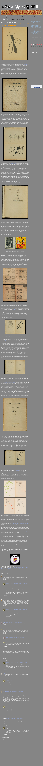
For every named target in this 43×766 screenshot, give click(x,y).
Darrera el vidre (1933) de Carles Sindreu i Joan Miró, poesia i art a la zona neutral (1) (15, 24)
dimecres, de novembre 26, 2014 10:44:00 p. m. (15, 673)
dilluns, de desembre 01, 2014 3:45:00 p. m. (15, 691)
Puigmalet (5, 673)
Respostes (6, 581)
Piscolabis (2, 256)
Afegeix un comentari (5, 737)
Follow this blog (37, 87)
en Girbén (5, 691)
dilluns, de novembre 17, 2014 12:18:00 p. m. (19, 609)
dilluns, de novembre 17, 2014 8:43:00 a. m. (13, 575)
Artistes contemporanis (16, 567)
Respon (4, 579)
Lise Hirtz (17, 470)
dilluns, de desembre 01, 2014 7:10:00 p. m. (19, 706)
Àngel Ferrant (18, 392)
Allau (4, 575)
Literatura (8, 569)
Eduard (4, 599)
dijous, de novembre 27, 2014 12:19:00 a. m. (19, 680)
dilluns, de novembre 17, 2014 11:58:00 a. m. (14, 599)
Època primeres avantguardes (18, 568)
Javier (4, 622)
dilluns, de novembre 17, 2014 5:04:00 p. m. (14, 622)
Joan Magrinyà (24, 531)
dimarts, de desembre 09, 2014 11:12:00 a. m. (14, 718)
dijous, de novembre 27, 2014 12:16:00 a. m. (19, 662)
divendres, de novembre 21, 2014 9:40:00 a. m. (17, 649)
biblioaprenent (6, 649)
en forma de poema (22, 438)
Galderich (7, 583)
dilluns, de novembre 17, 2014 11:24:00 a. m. (19, 583)
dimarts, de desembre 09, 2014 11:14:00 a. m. (19, 727)
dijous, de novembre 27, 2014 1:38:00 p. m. (16, 637)
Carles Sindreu (13, 163)
